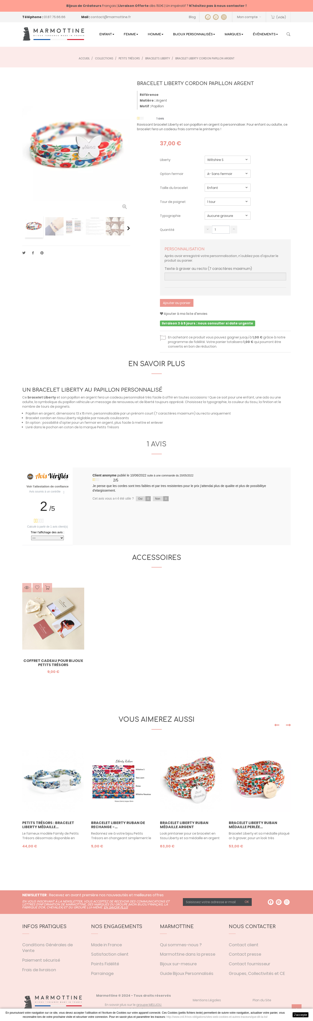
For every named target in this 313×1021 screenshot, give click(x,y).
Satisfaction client (110, 954)
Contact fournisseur (249, 964)
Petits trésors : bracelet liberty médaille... (48, 825)
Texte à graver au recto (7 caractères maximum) (208, 268)
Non (162, 498)
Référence (149, 94)
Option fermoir (172, 174)
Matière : (147, 100)
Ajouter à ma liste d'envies (183, 313)
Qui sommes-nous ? (181, 945)
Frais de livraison (39, 970)
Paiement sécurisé (41, 960)
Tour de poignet (173, 201)
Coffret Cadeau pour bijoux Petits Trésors (53, 663)
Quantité (167, 229)
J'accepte (300, 1015)
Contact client (243, 945)
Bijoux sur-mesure (178, 964)
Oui (144, 498)
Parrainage (102, 973)
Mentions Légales (207, 1000)
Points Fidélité (105, 964)
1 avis (156, 444)
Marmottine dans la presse (187, 954)
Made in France (106, 945)
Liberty (165, 160)
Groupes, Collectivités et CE (257, 973)
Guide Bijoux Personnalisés (186, 973)
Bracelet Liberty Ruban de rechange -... (118, 825)
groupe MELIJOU (148, 1004)
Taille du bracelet (174, 187)
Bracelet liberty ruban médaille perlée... (253, 825)
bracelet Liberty (42, 397)
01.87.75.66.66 (54, 17)
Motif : (145, 106)
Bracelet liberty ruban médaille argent (184, 825)
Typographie (170, 215)
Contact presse (245, 954)
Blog (192, 17)
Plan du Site (262, 1000)
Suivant (128, 228)
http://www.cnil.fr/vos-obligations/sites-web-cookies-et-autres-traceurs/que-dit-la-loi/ (217, 1016)
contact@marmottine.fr (111, 17)
